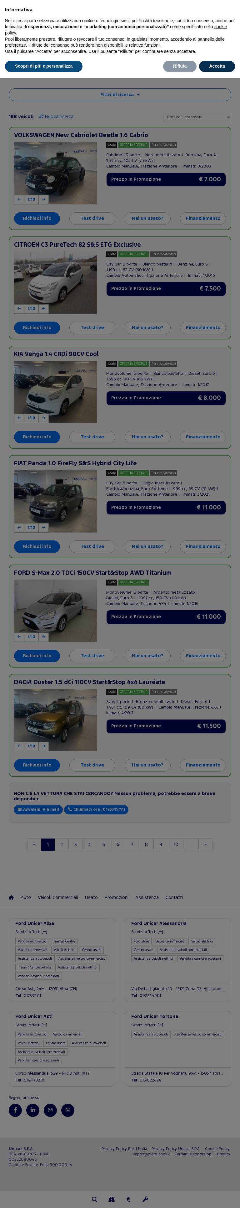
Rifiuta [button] (180, 66)
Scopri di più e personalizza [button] (43, 66)
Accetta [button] (217, 66)
